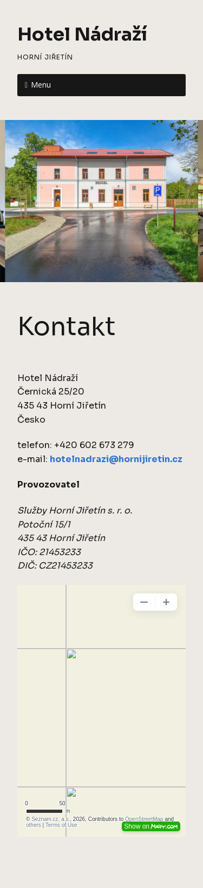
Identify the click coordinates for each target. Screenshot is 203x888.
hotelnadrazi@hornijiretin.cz (116, 459)
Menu (41, 84)
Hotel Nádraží (82, 34)
